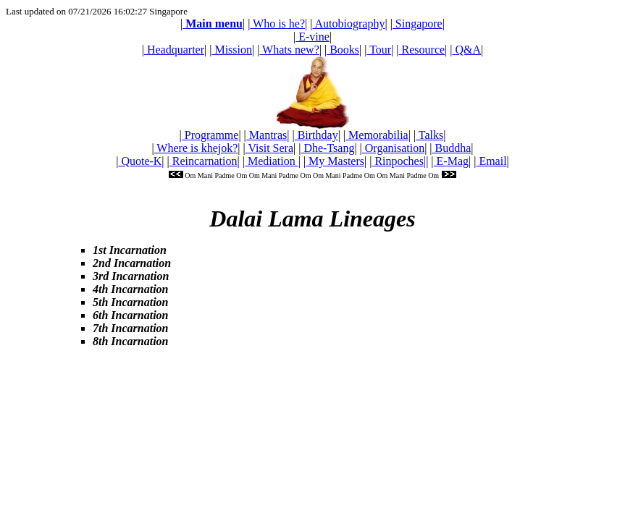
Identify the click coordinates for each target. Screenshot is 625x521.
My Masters (335, 161)
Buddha (451, 148)
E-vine (312, 36)
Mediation (271, 161)
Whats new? (289, 49)
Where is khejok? (196, 148)
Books (343, 49)
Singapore (417, 23)
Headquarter (174, 49)
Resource (422, 49)
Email (491, 161)
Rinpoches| (399, 161)
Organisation (393, 148)
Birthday (316, 135)
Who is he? (277, 23)
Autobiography (348, 23)
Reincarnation (203, 161)
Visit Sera (269, 148)
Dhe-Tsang (327, 148)
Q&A (467, 49)
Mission (231, 49)
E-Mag (451, 161)
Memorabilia (376, 135)
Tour (378, 49)
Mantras (266, 135)
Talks (429, 135)
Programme (210, 135)
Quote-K (140, 161)
